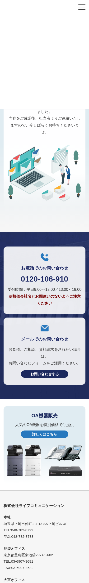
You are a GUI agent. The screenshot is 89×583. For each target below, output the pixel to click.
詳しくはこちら (44, 434)
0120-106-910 (44, 279)
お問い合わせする (44, 374)
